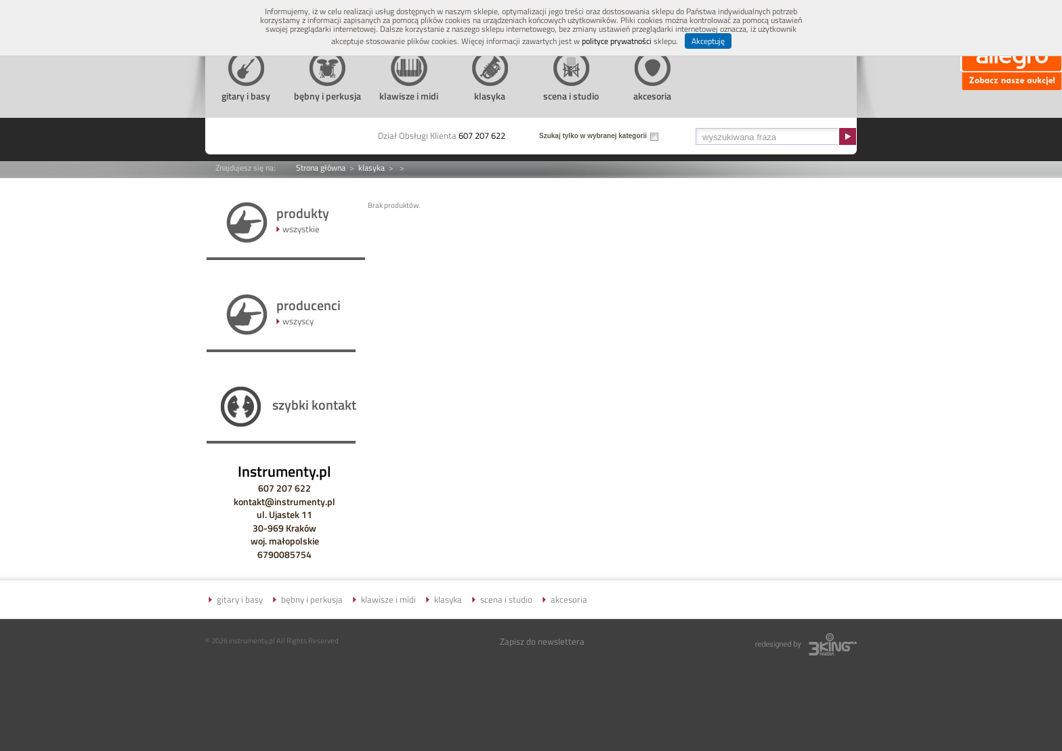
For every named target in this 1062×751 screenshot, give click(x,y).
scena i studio (506, 599)
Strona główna (320, 167)
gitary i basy (240, 599)
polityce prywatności (617, 41)
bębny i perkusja (312, 599)
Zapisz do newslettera (542, 641)
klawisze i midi (388, 599)
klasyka (371, 167)
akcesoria (569, 599)
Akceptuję (708, 41)
